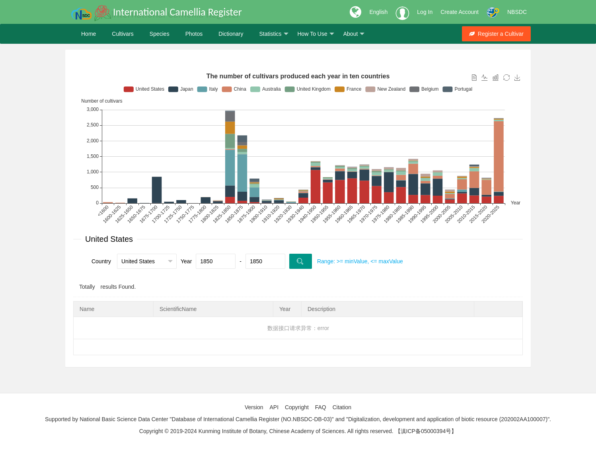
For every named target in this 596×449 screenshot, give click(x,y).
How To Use (316, 34)
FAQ (320, 407)
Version (254, 407)
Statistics (273, 34)
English (378, 12)
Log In (424, 12)
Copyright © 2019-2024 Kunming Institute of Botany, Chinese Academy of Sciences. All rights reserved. (266, 431)
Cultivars (122, 34)
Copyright (297, 407)
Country (101, 261)
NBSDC (517, 12)
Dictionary (230, 34)
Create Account (459, 12)
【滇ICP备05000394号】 (426, 431)
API (274, 407)
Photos (194, 34)
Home (88, 34)
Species (159, 34)
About (354, 34)
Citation (342, 407)
